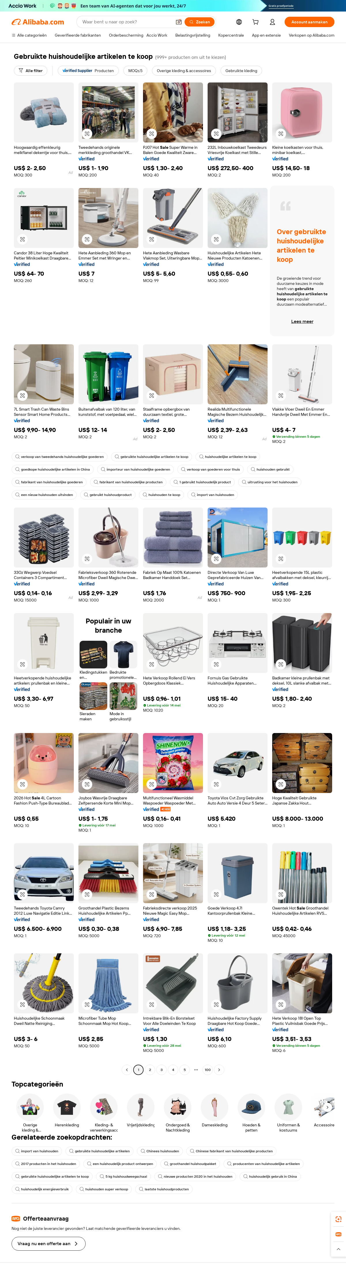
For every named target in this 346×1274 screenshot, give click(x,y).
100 (208, 1070)
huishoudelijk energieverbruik (42, 1189)
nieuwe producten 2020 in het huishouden (195, 1176)
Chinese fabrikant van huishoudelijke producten (231, 1151)
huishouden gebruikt (270, 469)
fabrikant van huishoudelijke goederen (49, 482)
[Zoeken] (200, 22)
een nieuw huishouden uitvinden (44, 495)
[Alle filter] (30, 71)
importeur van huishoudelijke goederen (135, 469)
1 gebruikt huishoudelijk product (202, 482)
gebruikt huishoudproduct (108, 495)
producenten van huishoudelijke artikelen (263, 1164)
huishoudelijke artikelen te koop (227, 456)
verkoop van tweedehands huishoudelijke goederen (59, 456)
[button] (178, 21)
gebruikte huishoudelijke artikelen (99, 1151)
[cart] (256, 22)
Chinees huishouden (160, 1151)
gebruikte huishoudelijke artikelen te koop (151, 456)
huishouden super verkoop (104, 1189)
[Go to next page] (219, 1070)
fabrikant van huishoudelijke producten (128, 482)
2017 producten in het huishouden (45, 1164)
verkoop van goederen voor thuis (210, 469)
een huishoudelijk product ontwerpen (120, 1164)
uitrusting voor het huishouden (270, 482)
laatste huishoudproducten (164, 1189)
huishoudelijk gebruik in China (270, 1176)
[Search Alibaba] (126, 22)
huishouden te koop (161, 495)
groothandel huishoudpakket (190, 1164)
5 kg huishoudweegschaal (123, 1176)
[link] (338, 1219)
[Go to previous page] (127, 1070)
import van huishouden (212, 495)
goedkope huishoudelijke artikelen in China (52, 469)
